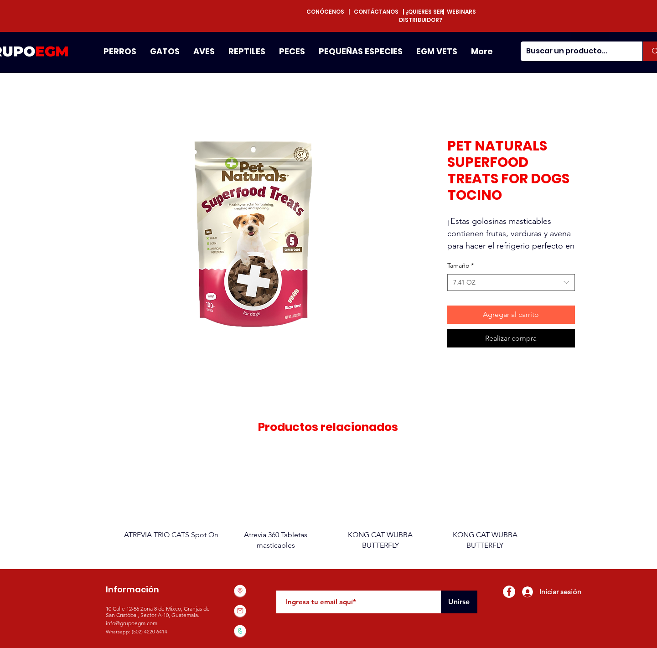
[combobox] (511, 282)
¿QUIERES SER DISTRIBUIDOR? (421, 16)
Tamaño (460, 265)
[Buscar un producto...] (575, 51)
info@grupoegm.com (131, 623)
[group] (328, 501)
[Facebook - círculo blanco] (509, 592)
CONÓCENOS (327, 12)
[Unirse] (459, 602)
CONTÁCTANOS (376, 12)
